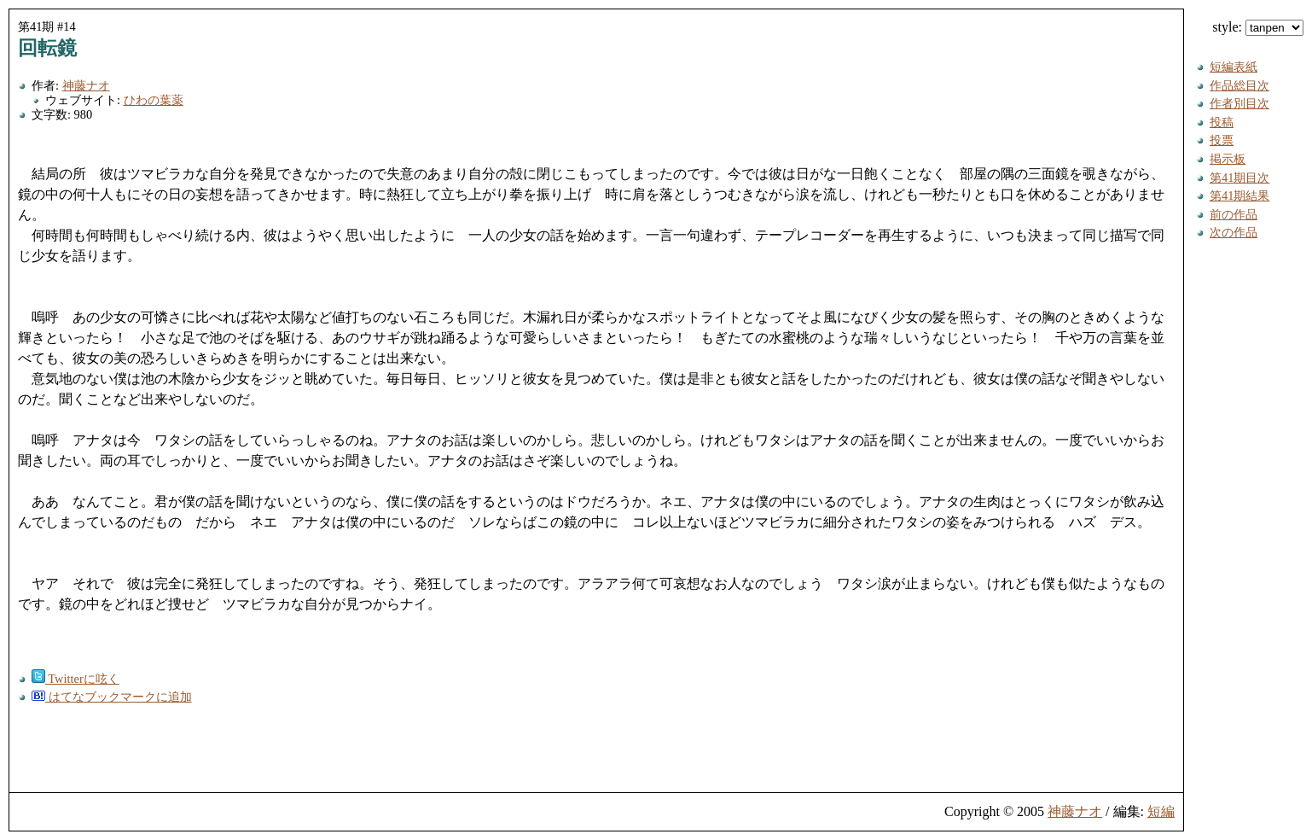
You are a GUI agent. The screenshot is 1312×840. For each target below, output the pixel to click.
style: (1257, 27)
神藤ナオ (86, 85)
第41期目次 (1239, 177)
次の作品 (1233, 232)
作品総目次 (1239, 85)
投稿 (1222, 122)
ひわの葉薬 (153, 100)
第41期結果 (1239, 195)
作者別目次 (1239, 103)
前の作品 (1233, 214)
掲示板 (1227, 159)
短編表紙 (1233, 66)
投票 (1222, 140)
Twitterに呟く (75, 678)
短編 (1161, 811)
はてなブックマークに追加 (112, 696)
